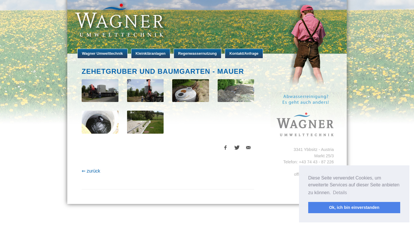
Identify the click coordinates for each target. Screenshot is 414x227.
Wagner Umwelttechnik (102, 53)
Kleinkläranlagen (151, 53)
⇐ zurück (91, 171)
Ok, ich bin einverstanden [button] (354, 207)
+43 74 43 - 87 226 (316, 162)
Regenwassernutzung (197, 53)
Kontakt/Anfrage (243, 53)
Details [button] (340, 192)
